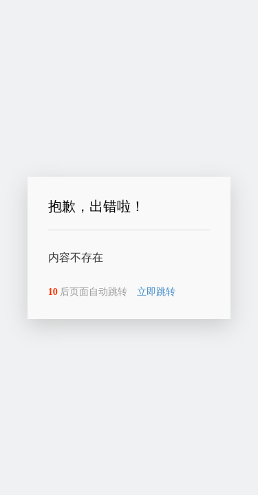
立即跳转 (156, 292)
